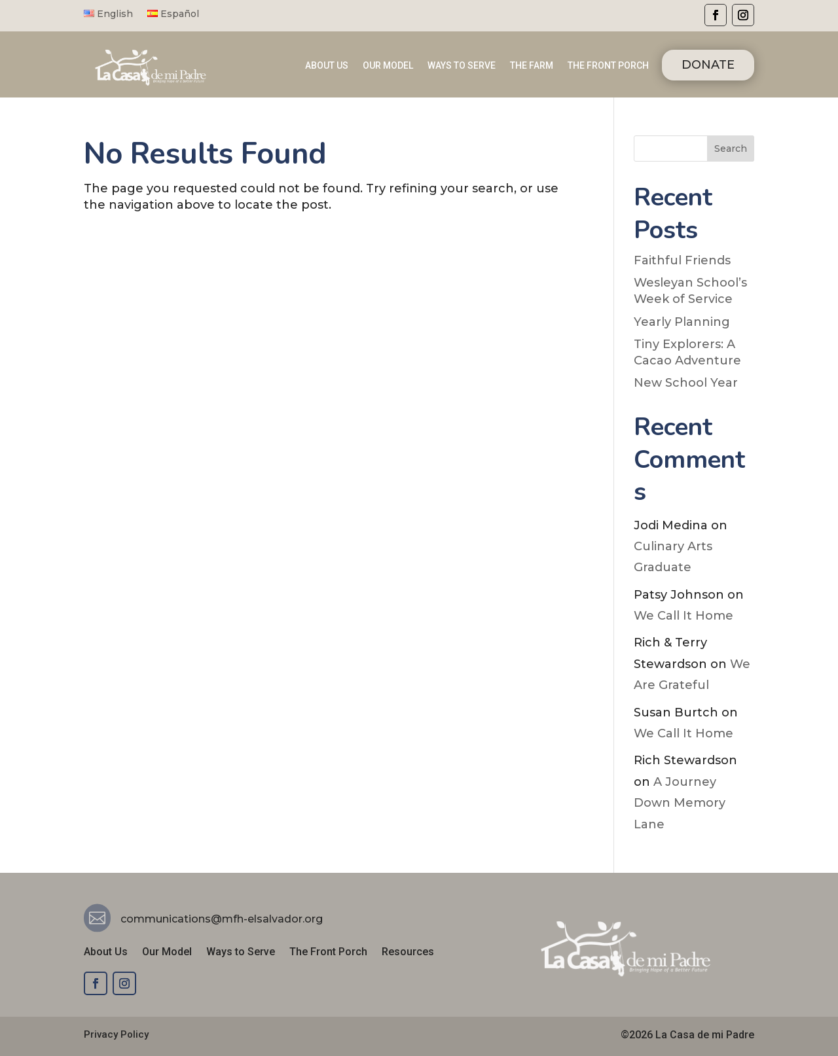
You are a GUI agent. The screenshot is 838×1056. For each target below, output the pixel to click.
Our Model (167, 952)
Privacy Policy (116, 1034)
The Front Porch (328, 952)
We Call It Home (683, 615)
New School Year (686, 383)
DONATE (708, 65)
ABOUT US (326, 66)
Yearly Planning (682, 322)
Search (730, 148)
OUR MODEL (388, 66)
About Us (106, 952)
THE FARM (531, 66)
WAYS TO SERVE (462, 66)
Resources (408, 952)
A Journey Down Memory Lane (679, 803)
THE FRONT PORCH (608, 66)
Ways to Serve (240, 952)
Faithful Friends (682, 260)
